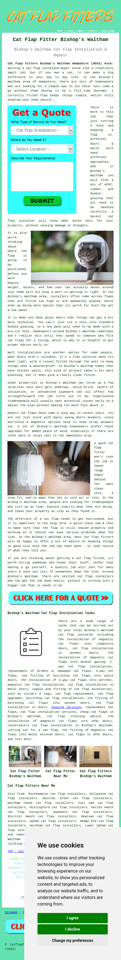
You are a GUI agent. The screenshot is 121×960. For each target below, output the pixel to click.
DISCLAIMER (108, 31)
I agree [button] (73, 918)
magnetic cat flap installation (35, 684)
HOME (59, 31)
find (20, 794)
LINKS (70, 31)
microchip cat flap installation (55, 698)
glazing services (66, 707)
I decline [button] (72, 929)
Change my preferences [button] (72, 940)
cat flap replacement (74, 693)
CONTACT (93, 31)
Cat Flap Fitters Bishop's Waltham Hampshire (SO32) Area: (60, 63)
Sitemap (11, 912)
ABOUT (80, 31)
